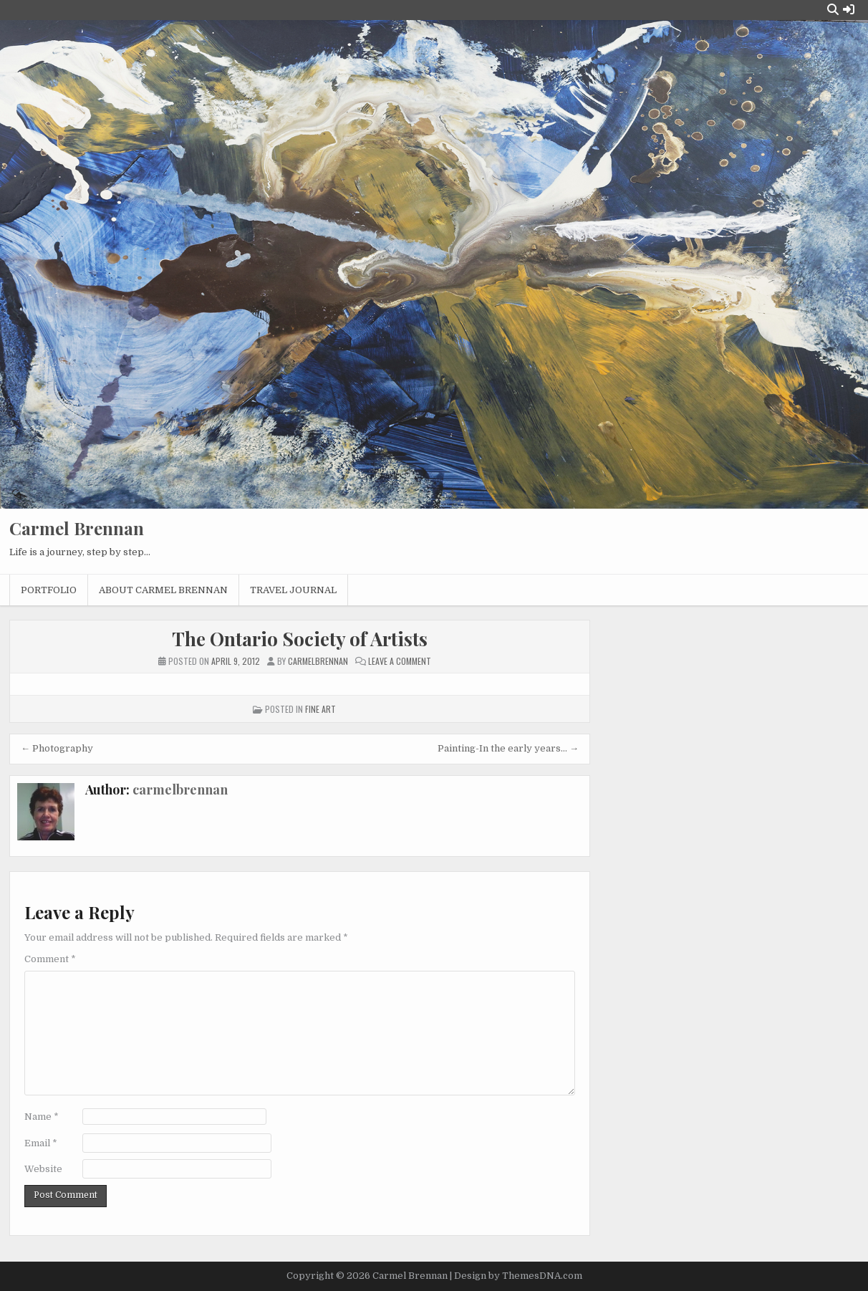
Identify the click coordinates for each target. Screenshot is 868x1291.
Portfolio (49, 590)
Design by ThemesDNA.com (518, 1275)
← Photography (57, 748)
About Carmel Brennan (163, 590)
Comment (50, 959)
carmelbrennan (180, 789)
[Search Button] (833, 10)
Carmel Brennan (76, 528)
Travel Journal (293, 590)
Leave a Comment (399, 661)
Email (40, 1143)
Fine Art (320, 709)
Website (43, 1168)
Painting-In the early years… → (508, 748)
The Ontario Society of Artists (300, 638)
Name (41, 1116)
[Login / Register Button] (848, 10)
